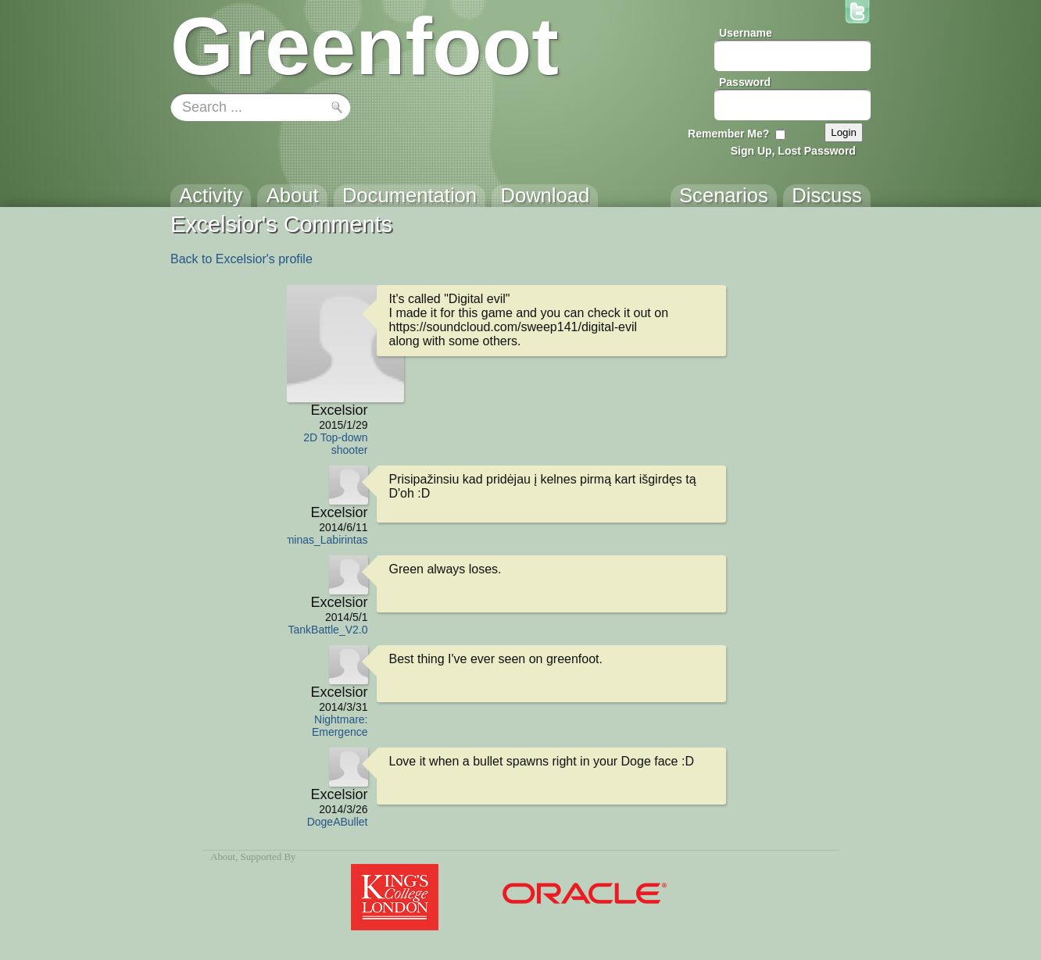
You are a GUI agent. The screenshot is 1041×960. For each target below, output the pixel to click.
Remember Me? (728, 133)
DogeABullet (337, 821)
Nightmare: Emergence (340, 725)
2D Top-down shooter (335, 443)
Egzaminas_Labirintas (314, 540)
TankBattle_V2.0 (328, 629)
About (222, 856)
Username (745, 33)
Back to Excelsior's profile (241, 259)
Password (745, 82)
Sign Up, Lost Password (793, 151)
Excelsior (338, 410)
